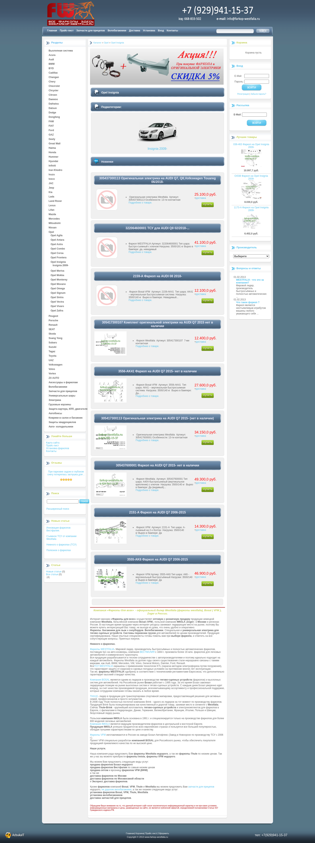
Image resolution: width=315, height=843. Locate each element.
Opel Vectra (57, 302)
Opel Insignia (58, 262)
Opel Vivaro (57, 306)
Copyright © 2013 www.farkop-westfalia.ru (147, 837)
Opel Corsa (57, 253)
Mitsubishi (54, 223)
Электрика (55, 400)
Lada (51, 197)
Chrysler (53, 90)
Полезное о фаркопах (58, 550)
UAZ (51, 360)
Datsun (53, 108)
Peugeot (53, 316)
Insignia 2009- (61, 265)
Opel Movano (58, 284)
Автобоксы (55, 413)
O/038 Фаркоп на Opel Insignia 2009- (251, 177)
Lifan (51, 210)
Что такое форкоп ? (248, 302)
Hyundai (53, 161)
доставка (201, 198)
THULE (94, 696)
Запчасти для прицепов (90, 30)
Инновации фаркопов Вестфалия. (58, 529)
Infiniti (52, 166)
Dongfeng (54, 117)
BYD (51, 68)
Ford (51, 130)
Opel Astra (57, 244)
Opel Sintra (57, 297)
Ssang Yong (55, 338)
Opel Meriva (57, 271)
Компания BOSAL (100, 679)
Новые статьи (53, 571)
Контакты (172, 30)
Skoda (52, 334)
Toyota (52, 356)
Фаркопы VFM (98, 734)
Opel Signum (58, 293)
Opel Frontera (58, 258)
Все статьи (52, 574)
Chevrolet (54, 86)
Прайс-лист (67, 30)
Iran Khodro (55, 170)
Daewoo (53, 99)
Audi (51, 60)
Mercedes (54, 219)
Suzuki (52, 347)
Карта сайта (52, 442)
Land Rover (55, 201)
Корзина (241, 42)
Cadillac (53, 73)
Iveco (52, 179)
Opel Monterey (59, 280)
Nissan (52, 228)
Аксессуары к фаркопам (63, 382)
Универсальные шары (62, 396)
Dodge (52, 113)
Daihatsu (54, 104)
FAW (51, 121)
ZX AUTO (54, 378)
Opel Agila (56, 235)
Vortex (52, 374)
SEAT (52, 329)
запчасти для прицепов (201, 786)
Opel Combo (58, 249)
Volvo (52, 369)
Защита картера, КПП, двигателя (68, 409)
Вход (161, 30)
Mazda (52, 214)
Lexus (52, 205)
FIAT (51, 126)
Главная (52, 30)
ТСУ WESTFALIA (103, 666)
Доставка (134, 30)
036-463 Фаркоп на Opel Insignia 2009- (251, 146)
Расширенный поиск (57, 508)
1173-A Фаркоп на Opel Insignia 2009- (251, 209)
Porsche (53, 320)
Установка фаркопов (57, 448)
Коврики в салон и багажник (66, 418)
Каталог (97, 42)
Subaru (53, 343)
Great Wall (54, 144)
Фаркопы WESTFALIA (102, 649)
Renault (53, 325)
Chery (52, 82)
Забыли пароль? (258, 94)
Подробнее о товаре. (140, 202)
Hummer (53, 157)
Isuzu (52, 175)
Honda (52, 152)
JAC (51, 183)
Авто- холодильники (61, 427)
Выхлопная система (61, 51)
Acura (52, 55)
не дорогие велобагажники (116, 789)
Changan (54, 77)
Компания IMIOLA (100, 724)
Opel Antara (57, 240)
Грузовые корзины (60, 405)
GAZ (51, 135)
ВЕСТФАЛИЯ (147, 652)
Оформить (163, 833)
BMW (52, 64)
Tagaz (52, 351)
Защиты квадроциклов (62, 422)
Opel (51, 232)
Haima (52, 148)
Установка (149, 30)
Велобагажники (117, 30)
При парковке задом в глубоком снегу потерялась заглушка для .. (66, 473)
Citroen (53, 95)
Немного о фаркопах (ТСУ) (61, 544)
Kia (50, 192)
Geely (52, 139)
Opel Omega (58, 289)
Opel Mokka (57, 275)
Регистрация (243, 94)
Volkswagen (55, 365)
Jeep (51, 188)
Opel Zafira (57, 311)
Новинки (107, 161)
